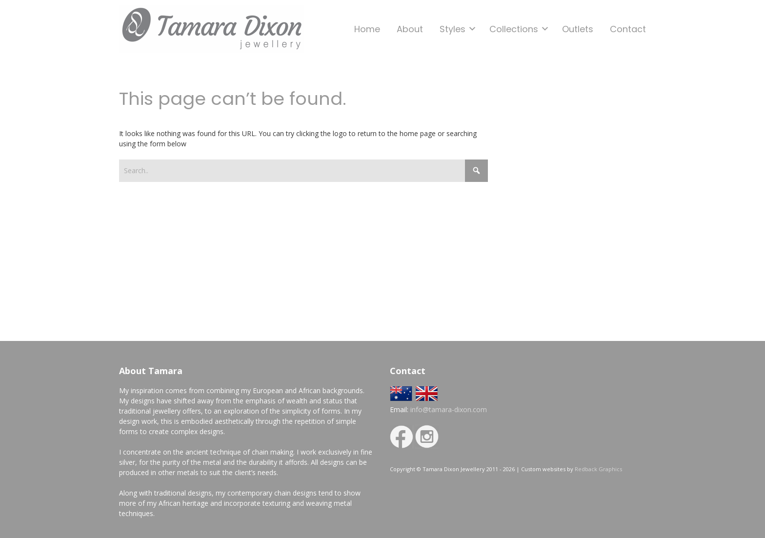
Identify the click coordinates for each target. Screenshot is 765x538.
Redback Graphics (598, 469)
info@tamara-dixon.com (448, 409)
